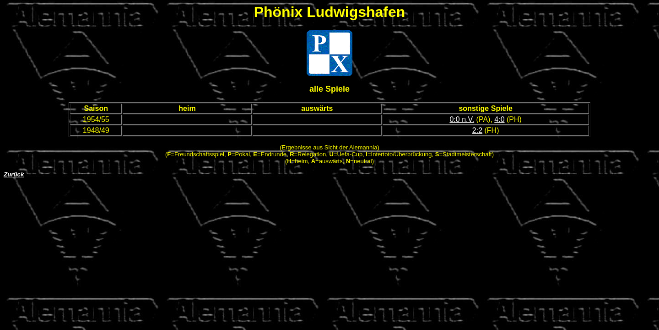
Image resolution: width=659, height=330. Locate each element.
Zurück (14, 174)
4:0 (499, 119)
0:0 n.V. (461, 119)
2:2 (477, 130)
